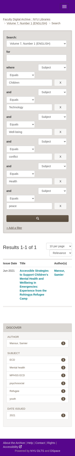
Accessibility (12, 446)
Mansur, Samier (37, 343)
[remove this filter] (60, 82)
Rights (51, 442)
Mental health (37, 367)
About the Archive (14, 442)
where (10, 67)
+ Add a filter (14, 227)
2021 (37, 415)
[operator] (20, 75)
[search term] (29, 82)
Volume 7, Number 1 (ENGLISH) (27, 23)
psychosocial (37, 383)
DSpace (55, 450)
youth (37, 399)
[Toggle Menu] (64, 6)
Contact (40, 442)
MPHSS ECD (37, 375)
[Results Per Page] (59, 246)
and (8, 92)
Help (30, 442)
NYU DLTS (37, 450)
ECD (37, 360)
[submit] (37, 218)
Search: (11, 37)
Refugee (37, 391)
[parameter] (52, 67)
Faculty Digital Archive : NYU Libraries (26, 19)
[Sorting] (60, 253)
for (8, 51)
